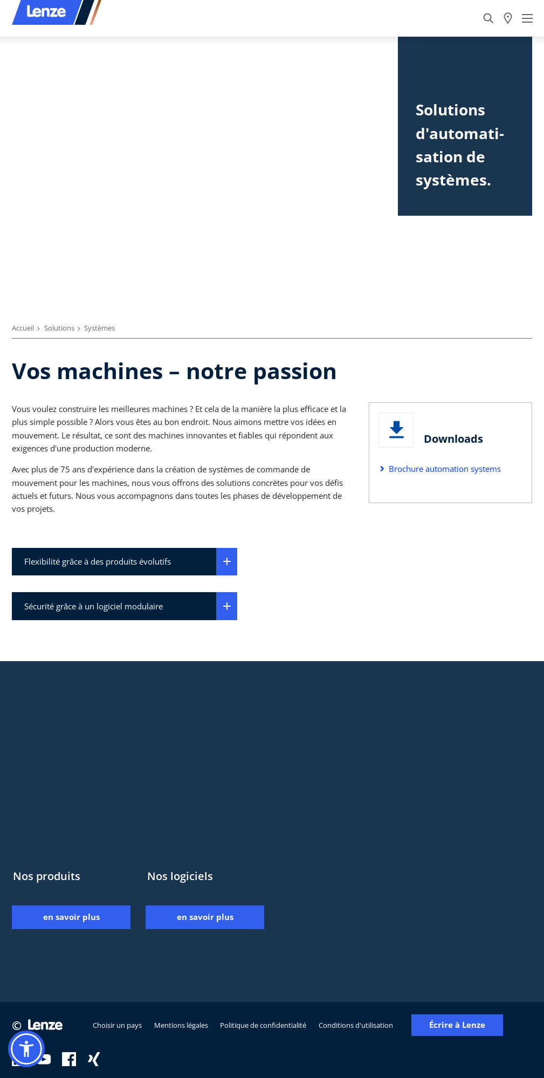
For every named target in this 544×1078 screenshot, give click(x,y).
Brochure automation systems (445, 468)
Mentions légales (181, 1025)
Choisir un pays (117, 1025)
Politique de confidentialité (263, 1025)
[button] (26, 1049)
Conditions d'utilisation (356, 1025)
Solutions (59, 328)
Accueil (23, 328)
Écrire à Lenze (457, 1025)
